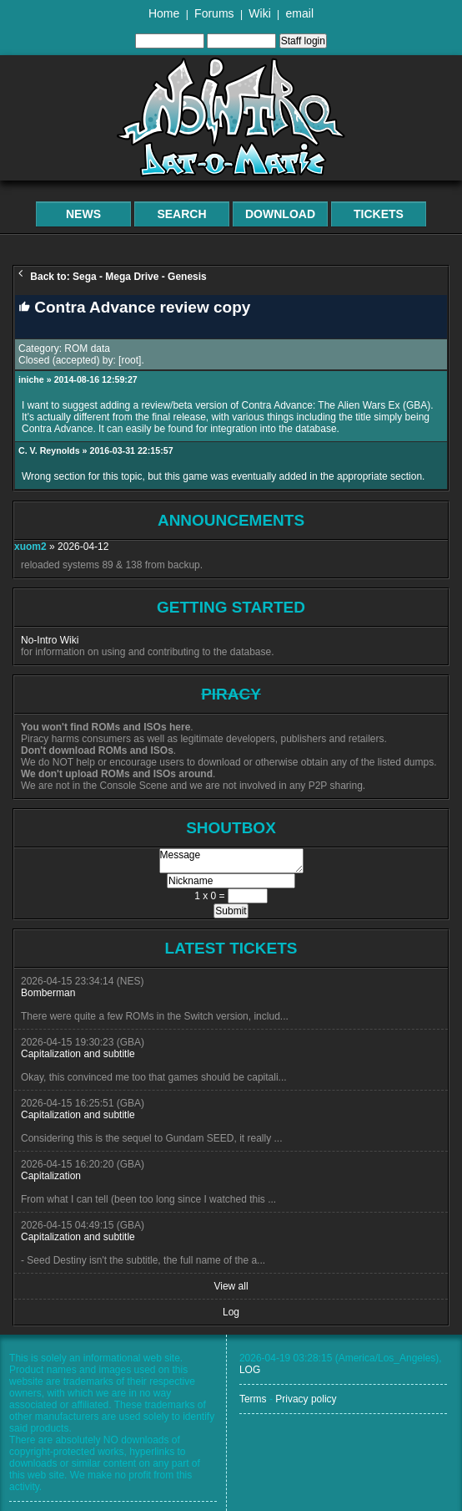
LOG (249, 1370)
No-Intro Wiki (49, 640)
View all (230, 1286)
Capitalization (51, 1176)
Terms (253, 1399)
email (300, 13)
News (83, 214)
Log (231, 1312)
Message (231, 860)
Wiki (259, 13)
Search (181, 214)
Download (280, 214)
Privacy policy (305, 1399)
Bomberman (48, 993)
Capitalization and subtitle (78, 1054)
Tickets (379, 214)
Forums (214, 13)
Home (163, 13)
